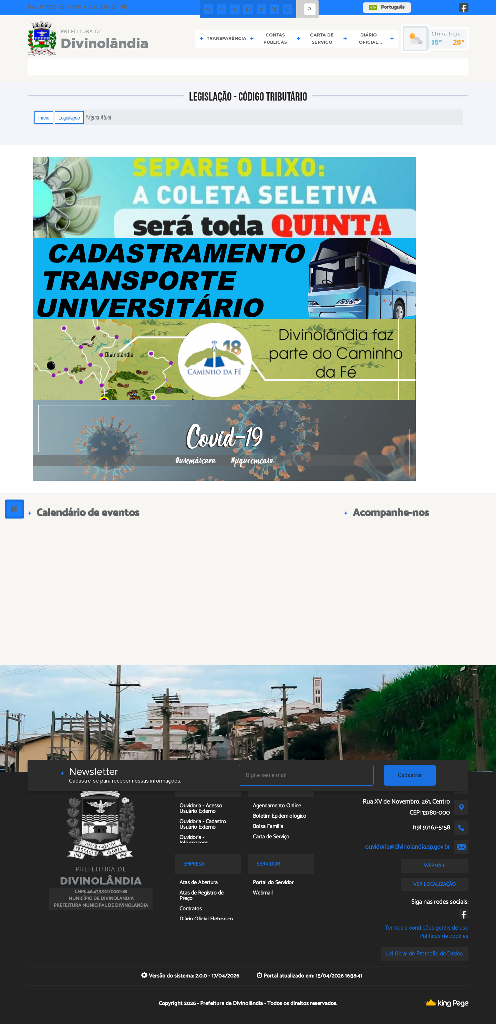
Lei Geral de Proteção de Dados (424, 953)
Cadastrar (410, 775)
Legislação (69, 117)
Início (43, 117)
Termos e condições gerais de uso (426, 927)
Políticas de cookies (444, 936)
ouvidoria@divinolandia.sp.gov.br (407, 847)
